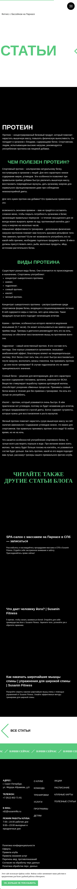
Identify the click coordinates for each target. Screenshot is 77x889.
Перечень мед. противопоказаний (19, 859)
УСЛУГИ (38, 802)
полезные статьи (65, 801)
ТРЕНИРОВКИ (41, 795)
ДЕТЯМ (37, 815)
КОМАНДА (39, 788)
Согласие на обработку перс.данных (21, 862)
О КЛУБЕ (38, 781)
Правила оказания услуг (14, 856)
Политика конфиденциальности (18, 845)
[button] (21, 751)
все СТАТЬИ (20, 730)
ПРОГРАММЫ (41, 809)
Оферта (6, 849)
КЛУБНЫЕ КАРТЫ (63, 794)
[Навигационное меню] (71, 6)
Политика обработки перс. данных (19, 866)
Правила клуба (10, 852)
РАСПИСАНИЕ (61, 787)
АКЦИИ (58, 780)
